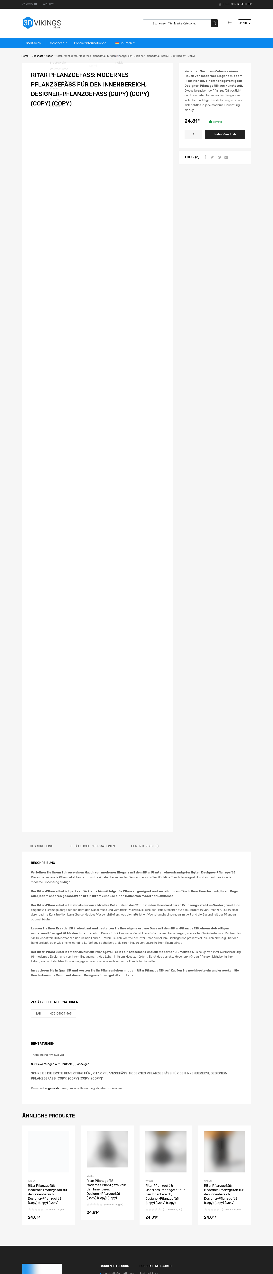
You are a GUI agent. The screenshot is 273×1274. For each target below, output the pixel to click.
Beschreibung (41, 767)
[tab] (41, 766)
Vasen (49, 55)
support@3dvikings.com (46, 1218)
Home (25, 55)
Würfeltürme (148, 1237)
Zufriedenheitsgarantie (118, 1200)
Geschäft (57, 43)
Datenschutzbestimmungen (122, 1229)
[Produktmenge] (193, 134)
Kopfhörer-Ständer (152, 1200)
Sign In (235, 4)
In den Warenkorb (225, 134)
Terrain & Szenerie (152, 1224)
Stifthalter (147, 1218)
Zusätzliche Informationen (92, 767)
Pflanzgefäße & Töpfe (154, 1207)
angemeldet (53, 1008)
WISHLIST (48, 4)
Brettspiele (147, 1194)
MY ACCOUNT (29, 4)
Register (246, 4)
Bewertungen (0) (145, 767)
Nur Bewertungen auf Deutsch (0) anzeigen (60, 984)
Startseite (33, 43)
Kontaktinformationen (91, 43)
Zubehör (145, 1244)
